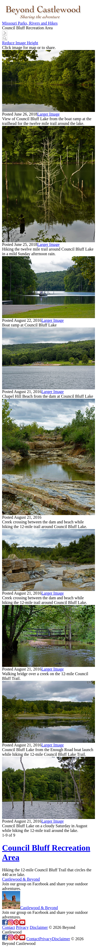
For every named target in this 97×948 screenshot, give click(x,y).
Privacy (22, 927)
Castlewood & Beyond (21, 879)
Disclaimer (39, 927)
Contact (8, 927)
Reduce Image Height (20, 43)
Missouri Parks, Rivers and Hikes (30, 23)
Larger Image (48, 114)
